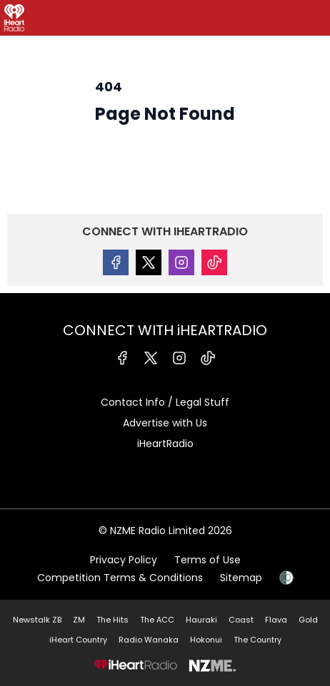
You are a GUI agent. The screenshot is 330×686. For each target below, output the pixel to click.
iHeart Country (78, 639)
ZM (79, 619)
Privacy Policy (123, 560)
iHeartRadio (165, 443)
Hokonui (206, 639)
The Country (257, 639)
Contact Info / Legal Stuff (165, 402)
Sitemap (241, 577)
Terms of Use (207, 560)
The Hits (112, 619)
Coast (241, 619)
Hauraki (201, 619)
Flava (276, 619)
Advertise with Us (165, 423)
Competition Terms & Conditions (120, 577)
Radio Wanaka (149, 639)
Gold (308, 619)
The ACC (157, 619)
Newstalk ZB (37, 619)
